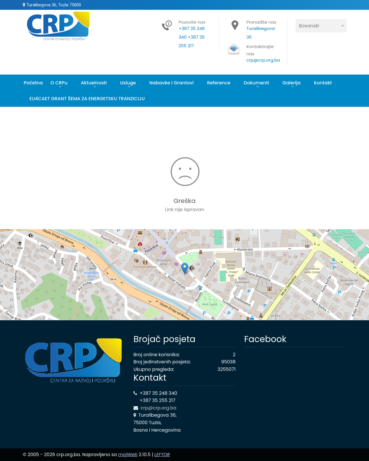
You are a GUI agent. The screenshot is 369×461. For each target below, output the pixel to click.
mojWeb (128, 454)
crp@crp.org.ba (159, 408)
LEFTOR (162, 454)
